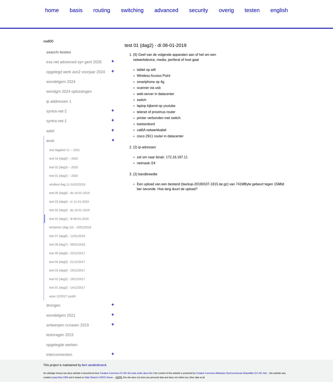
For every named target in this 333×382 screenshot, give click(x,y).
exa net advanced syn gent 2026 (74, 62)
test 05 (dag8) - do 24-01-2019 (69, 193)
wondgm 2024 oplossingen (69, 91)
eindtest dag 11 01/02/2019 (67, 184)
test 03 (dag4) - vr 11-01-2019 (69, 201)
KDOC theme (106, 377)
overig (226, 10)
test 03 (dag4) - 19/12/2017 (67, 270)
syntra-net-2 (56, 111)
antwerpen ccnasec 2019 (67, 325)
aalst (50, 131)
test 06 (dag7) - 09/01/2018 (67, 244)
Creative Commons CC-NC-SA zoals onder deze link (126, 373)
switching (132, 10)
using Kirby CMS (59, 377)
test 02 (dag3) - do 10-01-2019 (69, 210)
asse (50, 141)
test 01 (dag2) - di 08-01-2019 (69, 218)
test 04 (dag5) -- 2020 (63, 158)
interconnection (59, 355)
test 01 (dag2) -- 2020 (63, 175)
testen (252, 10)
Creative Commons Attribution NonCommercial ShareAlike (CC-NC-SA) (231, 373)
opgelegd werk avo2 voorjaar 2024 (75, 72)
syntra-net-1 (56, 121)
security (198, 10)
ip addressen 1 (58, 101)
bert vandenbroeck (94, 365)
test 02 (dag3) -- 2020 (63, 167)
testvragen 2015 (60, 335)
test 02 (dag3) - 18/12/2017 (67, 279)
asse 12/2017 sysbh (62, 296)
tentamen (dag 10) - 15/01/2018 (70, 227)
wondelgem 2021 (60, 315)
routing (101, 10)
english (279, 10)
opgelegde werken (62, 345)
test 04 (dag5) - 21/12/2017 (67, 262)
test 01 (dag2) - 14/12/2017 (67, 287)
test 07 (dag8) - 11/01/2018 (67, 236)
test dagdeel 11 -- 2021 (64, 150)
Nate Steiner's (92, 377)
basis (76, 10)
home (52, 10)
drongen (53, 305)
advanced (166, 10)
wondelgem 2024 (60, 82)
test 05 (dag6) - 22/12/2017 (67, 253)
